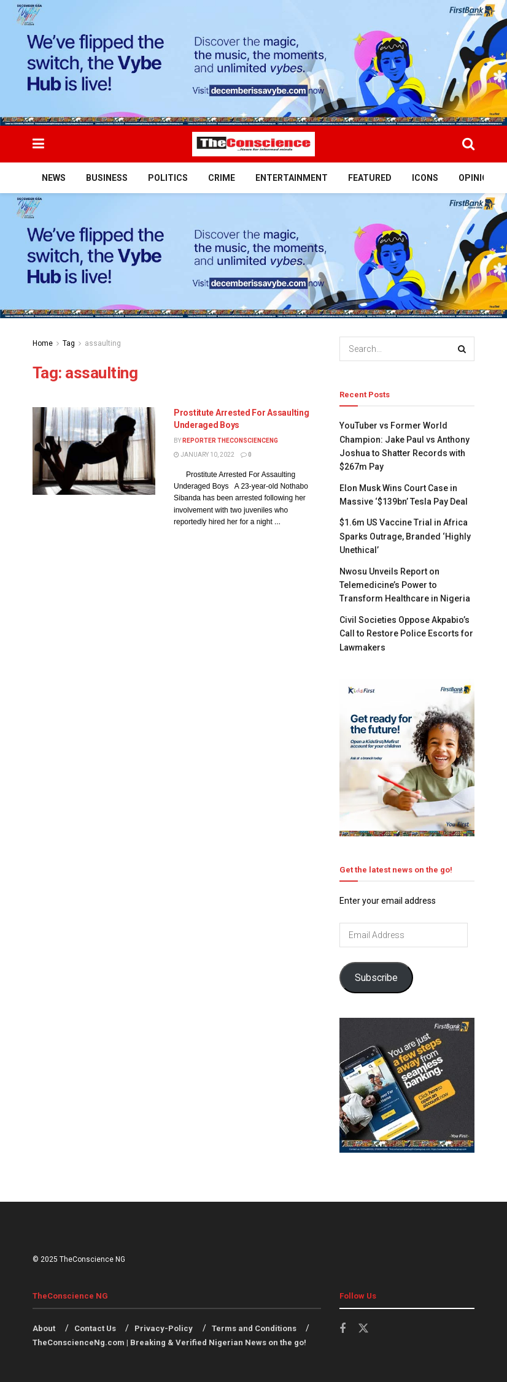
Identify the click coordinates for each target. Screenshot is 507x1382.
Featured (370, 178)
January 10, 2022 (204, 454)
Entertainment (291, 178)
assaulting (103, 343)
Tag (69, 343)
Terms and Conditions (254, 1328)
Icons (425, 178)
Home (43, 343)
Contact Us (95, 1328)
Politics (168, 178)
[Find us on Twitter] (363, 1328)
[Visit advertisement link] (253, 63)
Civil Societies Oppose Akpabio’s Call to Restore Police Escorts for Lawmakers (406, 633)
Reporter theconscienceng (230, 440)
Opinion (476, 178)
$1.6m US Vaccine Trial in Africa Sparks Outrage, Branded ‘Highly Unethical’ (405, 536)
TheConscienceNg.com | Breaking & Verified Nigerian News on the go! (169, 1342)
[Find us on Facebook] (342, 1329)
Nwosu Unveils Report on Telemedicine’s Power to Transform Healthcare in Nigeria (404, 585)
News (54, 178)
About (44, 1328)
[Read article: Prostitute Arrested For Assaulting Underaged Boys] (94, 451)
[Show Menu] (38, 144)
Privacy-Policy (163, 1328)
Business (107, 178)
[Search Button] (468, 144)
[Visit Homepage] (253, 144)
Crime (221, 178)
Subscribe (376, 977)
